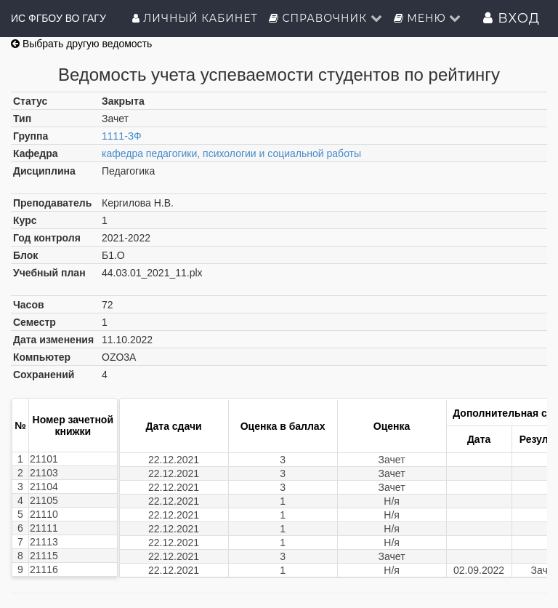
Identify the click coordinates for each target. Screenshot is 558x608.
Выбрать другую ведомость (81, 43)
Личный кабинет (195, 18)
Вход (511, 18)
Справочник (326, 18)
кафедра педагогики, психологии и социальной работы (231, 153)
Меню (428, 18)
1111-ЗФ (122, 136)
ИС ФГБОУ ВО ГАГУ (58, 18)
